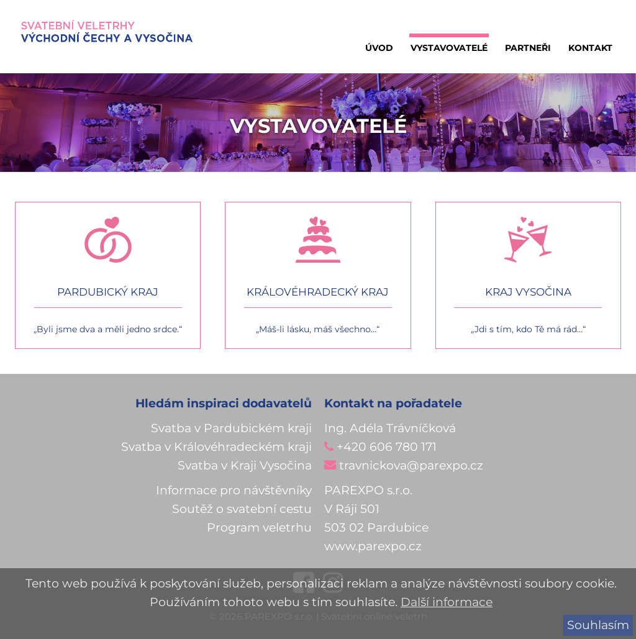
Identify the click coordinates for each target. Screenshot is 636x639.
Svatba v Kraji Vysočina (245, 465)
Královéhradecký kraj (318, 292)
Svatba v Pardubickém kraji (231, 428)
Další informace (447, 602)
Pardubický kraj (107, 292)
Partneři (528, 47)
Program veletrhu (259, 527)
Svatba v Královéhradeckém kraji (216, 447)
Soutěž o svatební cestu (242, 509)
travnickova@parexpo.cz (411, 465)
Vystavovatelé (449, 47)
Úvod (379, 47)
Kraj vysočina (528, 292)
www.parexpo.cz (373, 546)
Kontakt (590, 47)
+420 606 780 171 (387, 447)
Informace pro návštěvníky (234, 490)
